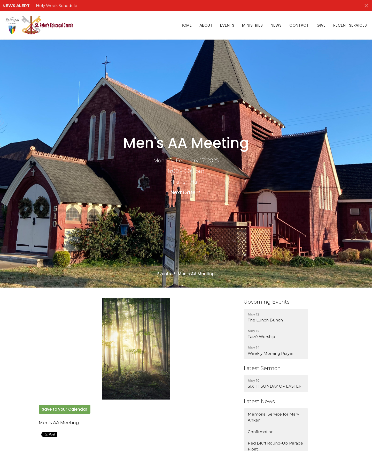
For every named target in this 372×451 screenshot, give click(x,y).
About (205, 25)
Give (321, 25)
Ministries (252, 25)
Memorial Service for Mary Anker (273, 417)
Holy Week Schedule (56, 5)
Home (186, 25)
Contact (299, 25)
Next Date (186, 192)
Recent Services (350, 25)
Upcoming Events (267, 302)
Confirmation (261, 431)
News (276, 25)
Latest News (259, 401)
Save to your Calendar (64, 409)
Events (227, 25)
